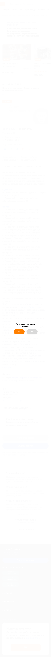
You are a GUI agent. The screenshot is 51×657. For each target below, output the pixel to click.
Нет (31, 332)
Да (19, 332)
